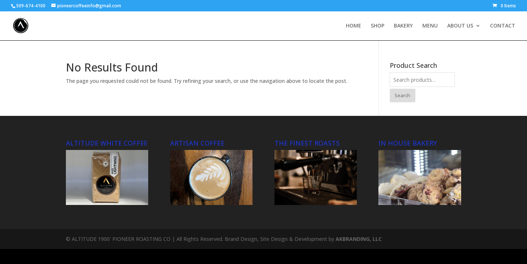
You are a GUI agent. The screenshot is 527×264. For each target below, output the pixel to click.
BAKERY (403, 26)
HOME (353, 26)
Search (402, 95)
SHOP (377, 26)
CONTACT (502, 26)
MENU (430, 26)
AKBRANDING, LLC (359, 238)
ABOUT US (460, 26)
